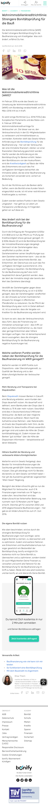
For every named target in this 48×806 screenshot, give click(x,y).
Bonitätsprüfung (28, 142)
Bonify (5, 11)
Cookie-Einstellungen (12, 755)
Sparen (27, 729)
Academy (14, 11)
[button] (45, 3)
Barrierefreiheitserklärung (14, 751)
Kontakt (5, 729)
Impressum (7, 722)
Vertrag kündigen (10, 737)
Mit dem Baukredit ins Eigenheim (22, 671)
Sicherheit (29, 737)
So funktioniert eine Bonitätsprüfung (24, 667)
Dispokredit (12, 396)
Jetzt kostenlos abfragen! (24, 638)
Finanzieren (25, 11)
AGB (4, 714)
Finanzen (28, 733)
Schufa (27, 718)
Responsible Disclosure (13, 747)
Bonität (27, 714)
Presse (5, 725)
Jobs (4, 733)
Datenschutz (8, 718)
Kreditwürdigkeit (18, 163)
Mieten (27, 722)
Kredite (27, 725)
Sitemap (28, 741)
